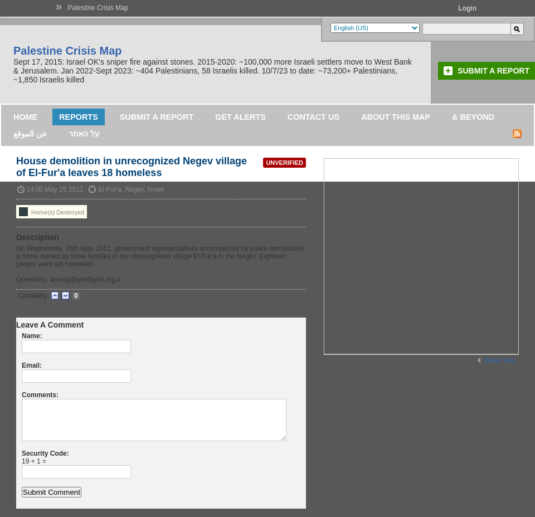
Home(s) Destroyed (51, 211)
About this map (395, 117)
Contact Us (313, 117)
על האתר (84, 133)
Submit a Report (493, 70)
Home (25, 117)
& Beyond (473, 117)
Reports (78, 117)
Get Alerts (240, 117)
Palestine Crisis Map (97, 8)
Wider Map (500, 360)
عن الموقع (30, 133)
